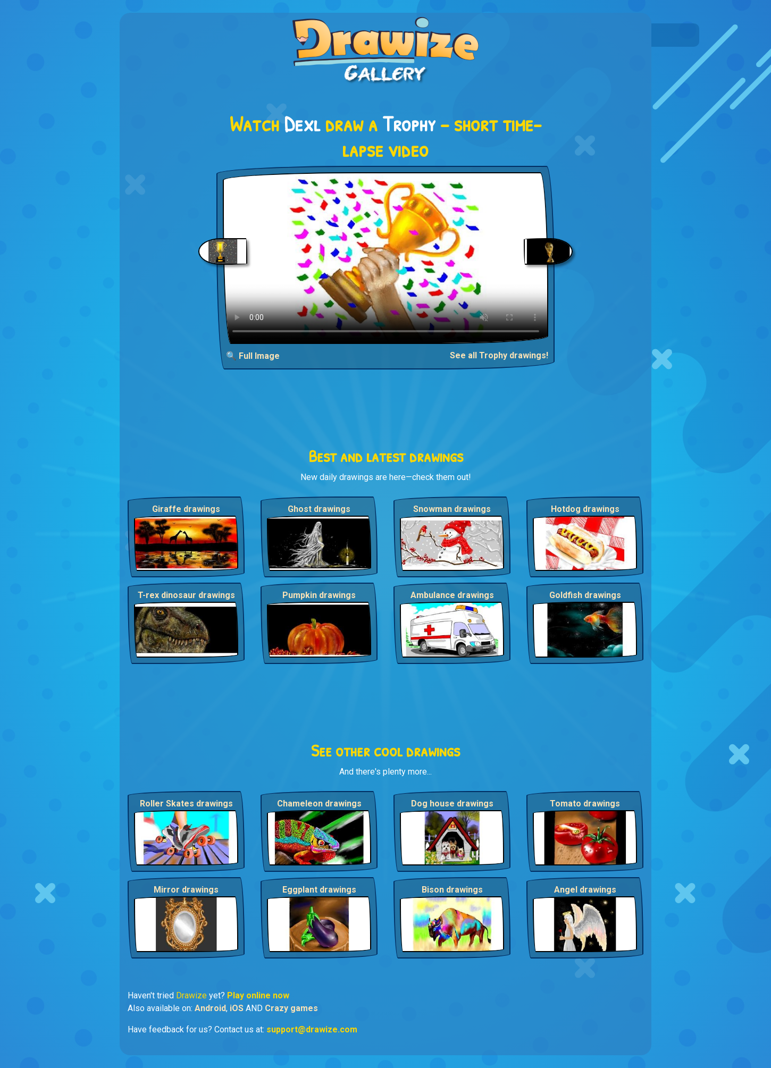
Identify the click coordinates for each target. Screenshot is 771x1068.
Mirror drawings (186, 890)
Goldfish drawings (585, 595)
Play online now (258, 995)
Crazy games (291, 1008)
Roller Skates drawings (186, 803)
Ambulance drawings (452, 595)
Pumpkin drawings (319, 595)
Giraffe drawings (186, 509)
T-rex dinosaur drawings (186, 595)
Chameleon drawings (319, 803)
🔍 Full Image (253, 356)
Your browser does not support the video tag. (386, 258)
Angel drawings (585, 890)
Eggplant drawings (319, 890)
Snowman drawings (452, 509)
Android (210, 1008)
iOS (237, 1008)
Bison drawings (452, 890)
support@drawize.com (311, 1029)
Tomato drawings (585, 803)
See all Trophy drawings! (499, 355)
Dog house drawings (452, 803)
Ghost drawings (319, 509)
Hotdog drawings (585, 509)
